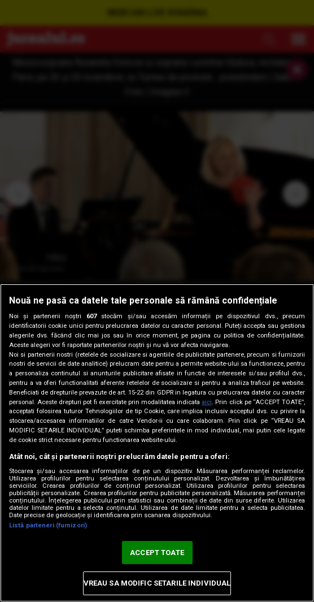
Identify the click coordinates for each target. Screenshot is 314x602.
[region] (157, 443)
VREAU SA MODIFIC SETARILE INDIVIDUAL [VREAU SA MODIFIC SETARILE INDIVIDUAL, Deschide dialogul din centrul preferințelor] (157, 583)
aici (207, 402)
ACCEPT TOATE (157, 552)
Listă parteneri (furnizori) (48, 525)
